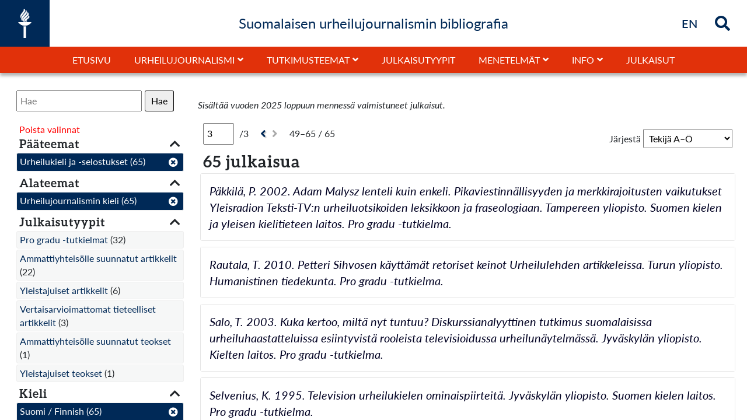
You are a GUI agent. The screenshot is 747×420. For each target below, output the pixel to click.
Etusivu (91, 59)
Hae (159, 100)
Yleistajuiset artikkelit (64, 290)
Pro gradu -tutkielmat (64, 239)
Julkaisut (650, 59)
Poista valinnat (49, 129)
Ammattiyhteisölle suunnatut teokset (95, 340)
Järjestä (625, 138)
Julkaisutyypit (418, 59)
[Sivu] (218, 133)
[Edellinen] (261, 134)
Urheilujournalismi (184, 59)
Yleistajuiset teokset (61, 373)
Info (583, 59)
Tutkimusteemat (308, 59)
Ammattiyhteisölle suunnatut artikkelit (98, 258)
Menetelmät (509, 59)
